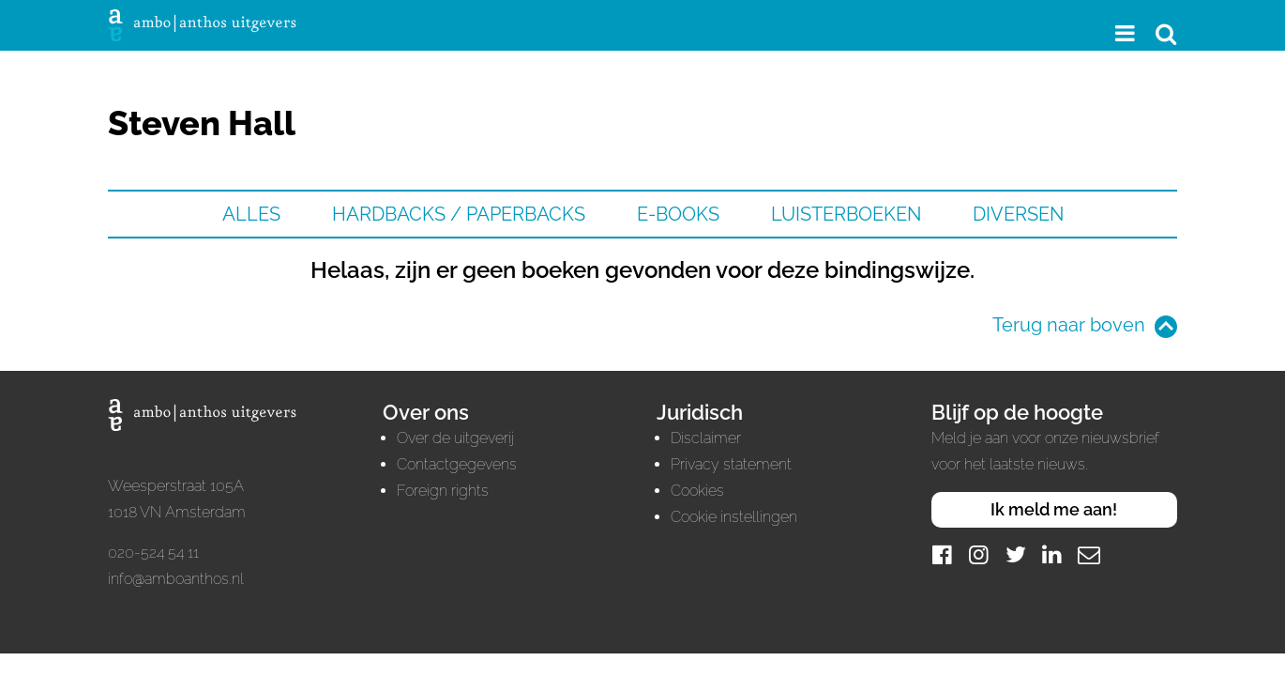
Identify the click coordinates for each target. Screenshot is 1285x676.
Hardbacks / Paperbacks (458, 214)
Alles (251, 214)
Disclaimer (706, 438)
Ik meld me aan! (1053, 509)
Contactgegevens (457, 464)
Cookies (697, 490)
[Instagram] (979, 554)
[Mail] (1089, 554)
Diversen (1018, 214)
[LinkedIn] (1052, 554)
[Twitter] (1016, 554)
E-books (678, 214)
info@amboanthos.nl (176, 579)
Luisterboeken (846, 214)
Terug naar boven (1068, 325)
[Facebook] (942, 554)
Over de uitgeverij (455, 438)
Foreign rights (443, 490)
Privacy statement (731, 464)
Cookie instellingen (734, 517)
